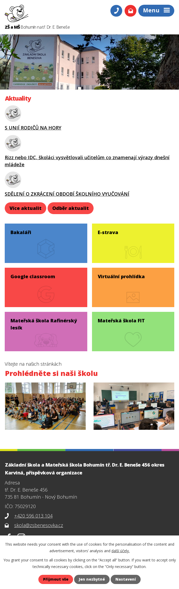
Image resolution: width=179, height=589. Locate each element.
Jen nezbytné (92, 579)
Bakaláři (21, 232)
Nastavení (126, 579)
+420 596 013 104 (33, 516)
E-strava (108, 232)
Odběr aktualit (70, 208)
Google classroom (33, 276)
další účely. (120, 550)
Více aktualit (25, 208)
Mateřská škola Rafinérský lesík (44, 323)
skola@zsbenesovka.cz (38, 525)
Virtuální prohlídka (121, 276)
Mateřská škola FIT (121, 320)
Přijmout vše (55, 579)
